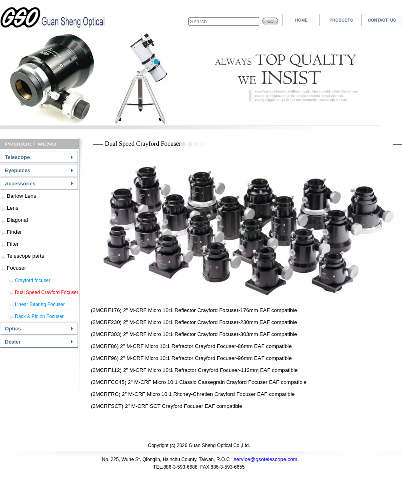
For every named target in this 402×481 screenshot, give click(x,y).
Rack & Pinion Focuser (39, 316)
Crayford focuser (32, 280)
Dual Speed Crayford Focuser (46, 292)
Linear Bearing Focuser (40, 304)
